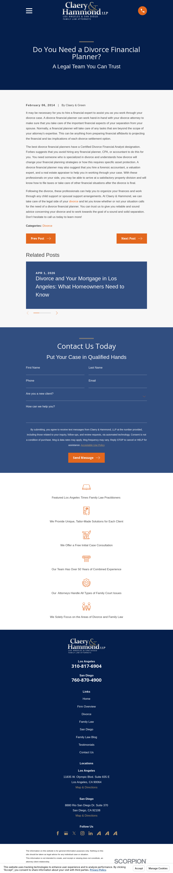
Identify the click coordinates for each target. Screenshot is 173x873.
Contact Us (86, 752)
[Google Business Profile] (66, 833)
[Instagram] (82, 833)
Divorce (47, 225)
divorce (73, 201)
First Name (33, 367)
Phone (30, 380)
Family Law (86, 721)
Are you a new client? (40, 393)
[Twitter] (74, 833)
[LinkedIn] (91, 833)
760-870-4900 (86, 680)
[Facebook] (58, 833)
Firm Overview (86, 706)
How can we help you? (40, 406)
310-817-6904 (86, 666)
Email (92, 380)
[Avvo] (99, 833)
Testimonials (86, 744)
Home (86, 698)
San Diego (86, 729)
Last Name (95, 367)
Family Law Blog (86, 737)
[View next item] (58, 313)
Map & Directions (86, 787)
